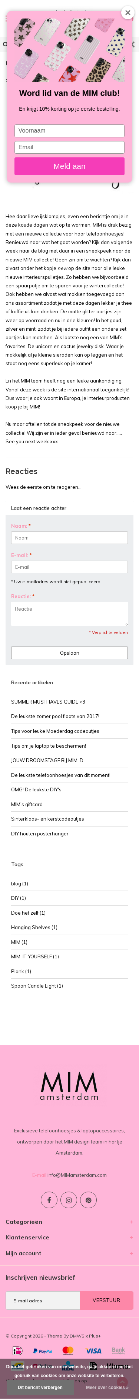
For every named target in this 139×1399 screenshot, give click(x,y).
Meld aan (69, 166)
